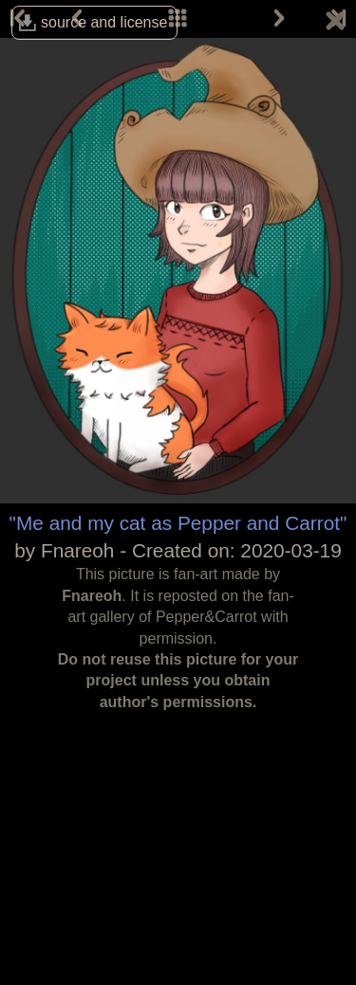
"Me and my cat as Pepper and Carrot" (178, 523)
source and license (104, 22)
